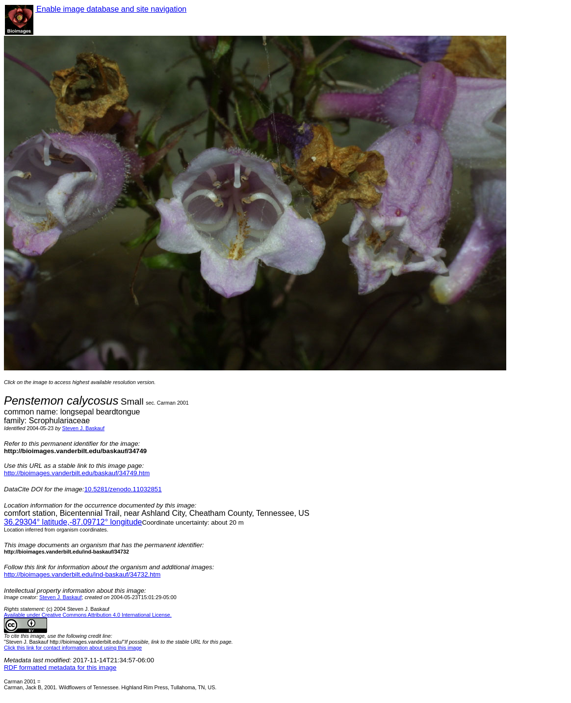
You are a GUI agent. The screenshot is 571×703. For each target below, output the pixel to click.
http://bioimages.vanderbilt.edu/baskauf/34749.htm (77, 473)
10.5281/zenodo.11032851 (123, 489)
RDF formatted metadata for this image (60, 667)
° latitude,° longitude (73, 522)
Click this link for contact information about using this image (73, 648)
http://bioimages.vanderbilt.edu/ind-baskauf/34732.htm (82, 574)
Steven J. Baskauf (83, 428)
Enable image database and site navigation (110, 9)
